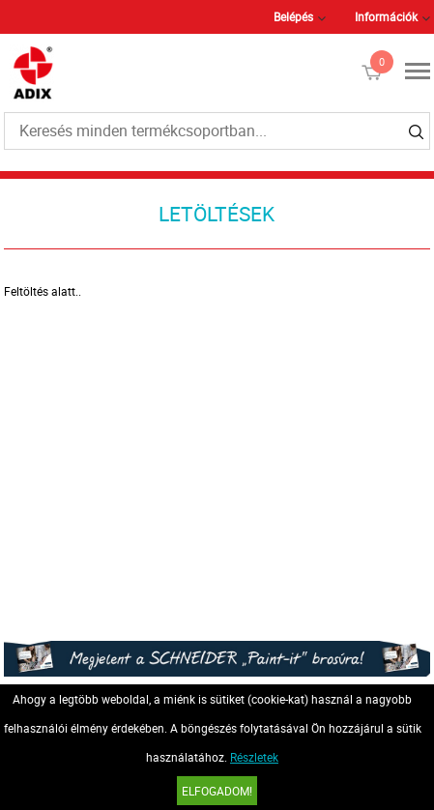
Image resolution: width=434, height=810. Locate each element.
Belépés (293, 16)
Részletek (254, 757)
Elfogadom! (217, 790)
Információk (386, 16)
